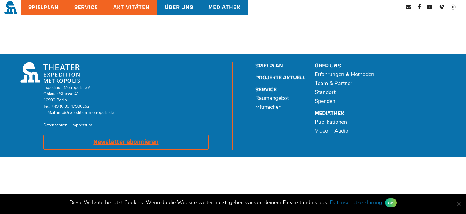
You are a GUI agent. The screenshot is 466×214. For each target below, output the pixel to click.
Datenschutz (55, 125)
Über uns (328, 66)
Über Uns (179, 7)
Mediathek (224, 7)
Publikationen (331, 122)
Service (86, 7)
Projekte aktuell (280, 78)
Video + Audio (331, 131)
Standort (325, 92)
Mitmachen (268, 107)
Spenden (325, 101)
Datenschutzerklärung (356, 203)
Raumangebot (272, 98)
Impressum (81, 125)
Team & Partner (333, 83)
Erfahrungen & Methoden (344, 75)
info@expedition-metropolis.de (85, 113)
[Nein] (459, 204)
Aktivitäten (131, 7)
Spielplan (43, 7)
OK (391, 203)
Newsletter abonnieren (125, 142)
